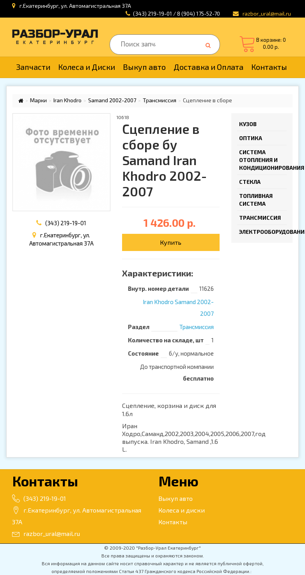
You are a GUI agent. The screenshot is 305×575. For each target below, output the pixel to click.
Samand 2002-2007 (112, 100)
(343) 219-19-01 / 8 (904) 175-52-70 (176, 13)
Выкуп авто (144, 66)
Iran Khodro (67, 100)
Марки (38, 100)
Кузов (248, 124)
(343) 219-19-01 (65, 222)
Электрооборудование (263, 231)
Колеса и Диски (86, 66)
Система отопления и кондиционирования (263, 160)
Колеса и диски (181, 510)
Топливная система (256, 199)
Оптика (250, 138)
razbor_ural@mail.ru (46, 533)
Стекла (250, 181)
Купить (170, 242)
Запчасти (33, 66)
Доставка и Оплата (208, 66)
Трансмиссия (159, 100)
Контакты (269, 66)
